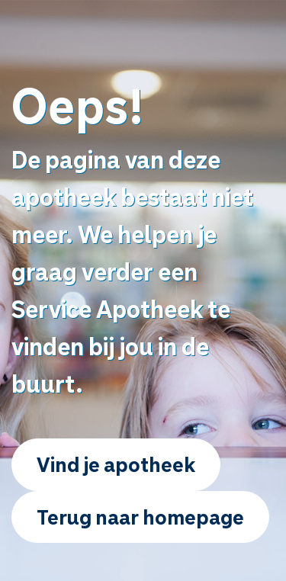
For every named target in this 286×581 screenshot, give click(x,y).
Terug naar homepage (140, 516)
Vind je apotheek (116, 464)
